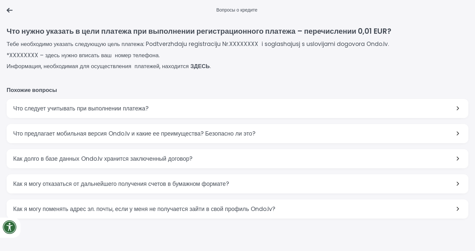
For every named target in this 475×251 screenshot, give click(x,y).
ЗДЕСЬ (200, 66)
